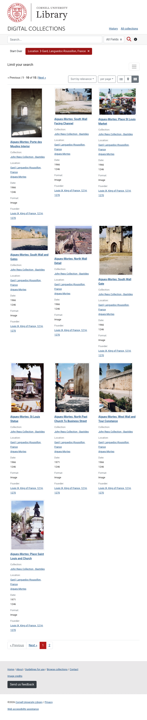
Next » (42, 77)
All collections (129, 28)
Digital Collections (36, 28)
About (19, 669)
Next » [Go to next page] (33, 645)
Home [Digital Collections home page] (10, 669)
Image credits (14, 676)
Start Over (16, 51)
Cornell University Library (29, 702)
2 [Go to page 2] (49, 645)
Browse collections (57, 669)
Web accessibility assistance (23, 709)
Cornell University (17, 12)
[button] (58, 51)
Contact (74, 669)
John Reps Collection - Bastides (27, 156)
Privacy (48, 702)
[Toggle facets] (134, 66)
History (113, 28)
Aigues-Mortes (18, 176)
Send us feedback (22, 684)
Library (51, 12)
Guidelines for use (35, 669)
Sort (81, 79)
